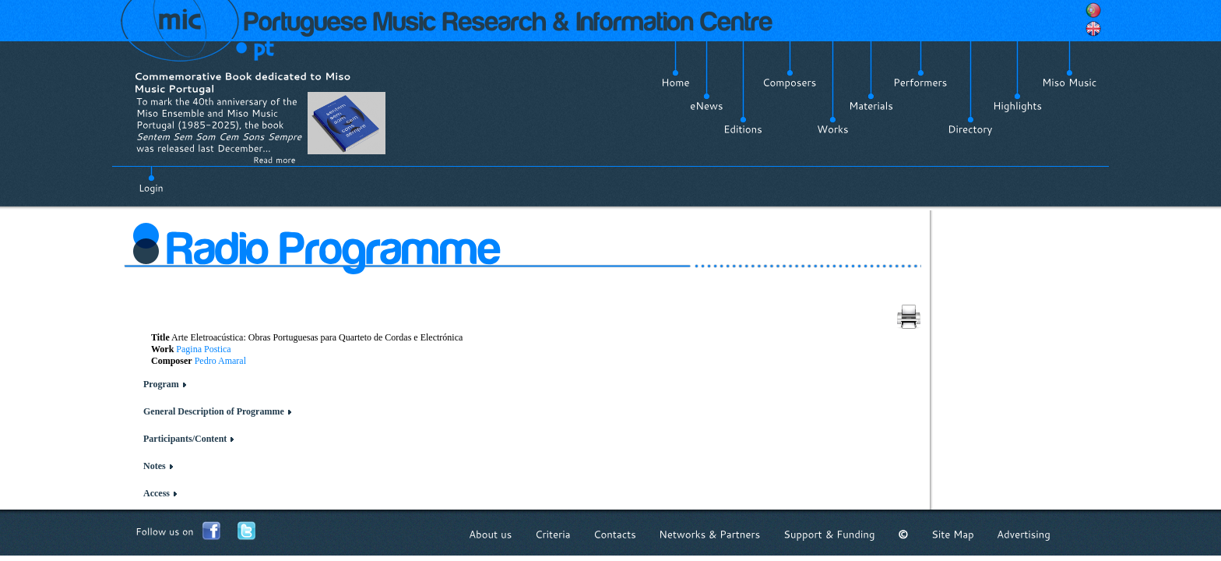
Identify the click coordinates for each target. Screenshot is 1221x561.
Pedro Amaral (220, 360)
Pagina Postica (203, 349)
